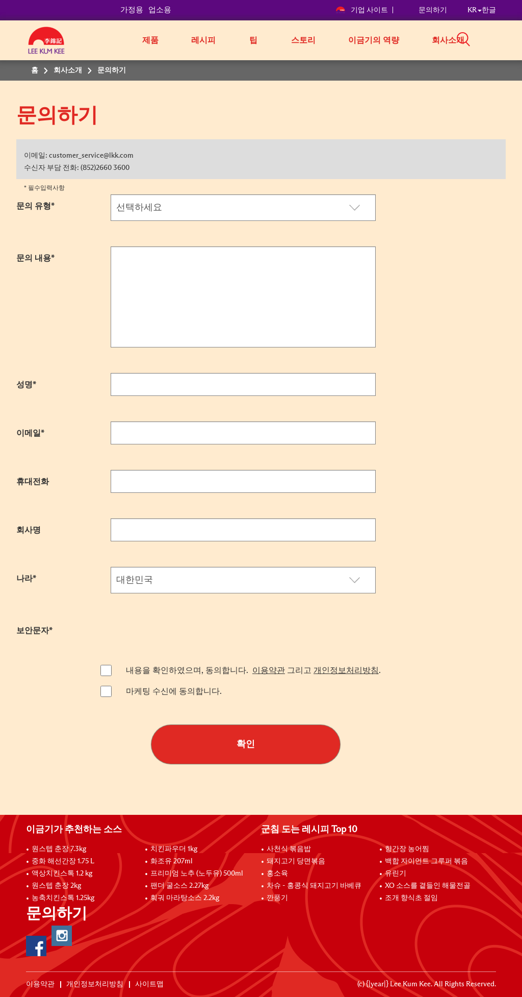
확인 (246, 744)
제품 (150, 40)
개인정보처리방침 (346, 670)
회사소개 (448, 40)
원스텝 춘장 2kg (56, 885)
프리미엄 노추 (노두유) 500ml (196, 873)
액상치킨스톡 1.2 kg (62, 873)
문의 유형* (35, 206)
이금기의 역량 (373, 40)
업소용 (159, 10)
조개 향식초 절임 (411, 898)
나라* (26, 579)
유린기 (395, 873)
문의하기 (433, 10)
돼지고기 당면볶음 (296, 861)
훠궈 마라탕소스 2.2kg (184, 898)
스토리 (303, 40)
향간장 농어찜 (407, 849)
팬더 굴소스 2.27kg (179, 885)
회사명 (28, 530)
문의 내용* (35, 258)
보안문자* (34, 631)
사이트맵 (149, 984)
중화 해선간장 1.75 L (63, 861)
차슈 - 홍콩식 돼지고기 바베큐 (314, 885)
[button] (499, 39)
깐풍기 (277, 898)
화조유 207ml (171, 861)
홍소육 (277, 873)
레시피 (203, 40)
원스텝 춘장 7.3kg (59, 849)
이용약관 (268, 670)
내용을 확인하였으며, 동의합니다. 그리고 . (253, 670)
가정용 (131, 10)
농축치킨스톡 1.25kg (63, 898)
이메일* (30, 433)
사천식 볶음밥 (289, 849)
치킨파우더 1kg (173, 849)
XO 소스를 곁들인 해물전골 (428, 885)
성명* (26, 385)
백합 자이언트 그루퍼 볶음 (426, 861)
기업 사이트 (361, 10)
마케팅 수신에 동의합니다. (174, 691)
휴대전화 (32, 482)
